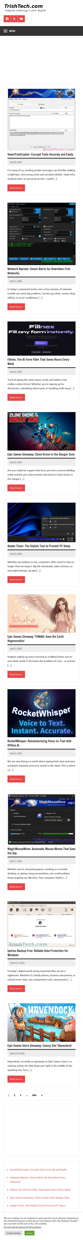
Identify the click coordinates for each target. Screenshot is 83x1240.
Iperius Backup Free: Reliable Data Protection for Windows (37, 953)
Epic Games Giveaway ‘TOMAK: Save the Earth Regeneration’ (35, 638)
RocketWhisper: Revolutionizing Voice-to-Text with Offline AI (39, 743)
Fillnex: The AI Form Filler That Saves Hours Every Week (38, 361)
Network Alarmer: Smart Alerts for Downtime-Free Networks (38, 271)
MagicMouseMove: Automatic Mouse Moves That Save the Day (41, 851)
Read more (15, 187)
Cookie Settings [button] (13, 1233)
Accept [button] (29, 1233)
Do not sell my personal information (22, 1227)
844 (34, 1095)
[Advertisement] (41, 62)
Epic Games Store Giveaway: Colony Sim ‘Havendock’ (39, 1045)
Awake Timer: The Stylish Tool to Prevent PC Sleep (38, 546)
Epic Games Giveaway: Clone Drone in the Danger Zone (41, 454)
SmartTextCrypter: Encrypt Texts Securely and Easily (40, 154)
